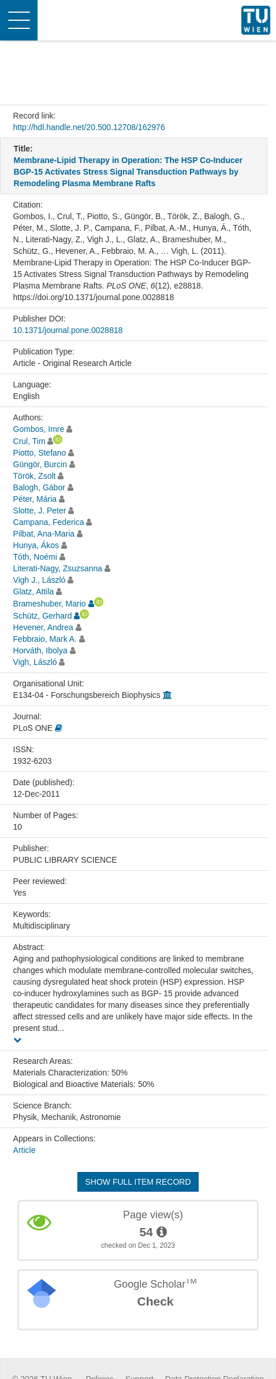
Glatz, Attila (33, 591)
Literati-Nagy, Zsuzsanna (58, 568)
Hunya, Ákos (36, 545)
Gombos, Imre (39, 429)
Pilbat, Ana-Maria (44, 533)
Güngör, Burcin (40, 464)
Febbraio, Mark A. (45, 639)
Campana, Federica (48, 522)
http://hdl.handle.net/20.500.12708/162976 (89, 127)
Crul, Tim (29, 441)
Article (24, 1150)
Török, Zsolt (34, 475)
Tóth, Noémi (35, 556)
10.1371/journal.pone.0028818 (68, 330)
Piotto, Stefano (39, 452)
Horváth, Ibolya (40, 650)
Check (155, 1301)
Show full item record (138, 1181)
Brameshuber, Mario (49, 603)
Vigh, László (35, 662)
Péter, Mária (35, 499)
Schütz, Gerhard (42, 615)
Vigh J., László (39, 580)
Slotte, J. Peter (39, 510)
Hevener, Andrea (43, 627)
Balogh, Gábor (39, 487)
